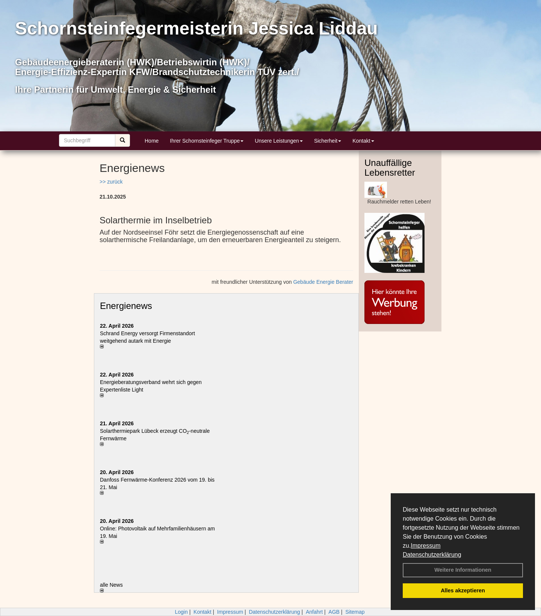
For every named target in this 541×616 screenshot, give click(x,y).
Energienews (126, 306)
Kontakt (363, 141)
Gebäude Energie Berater (323, 282)
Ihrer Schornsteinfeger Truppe (206, 141)
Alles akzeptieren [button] (463, 590)
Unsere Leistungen (279, 141)
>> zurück (111, 182)
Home (152, 141)
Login (181, 612)
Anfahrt (314, 612)
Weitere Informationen (462, 570)
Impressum (425, 545)
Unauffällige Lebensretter (389, 168)
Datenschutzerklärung (432, 554)
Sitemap (354, 612)
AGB (334, 612)
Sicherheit (327, 141)
